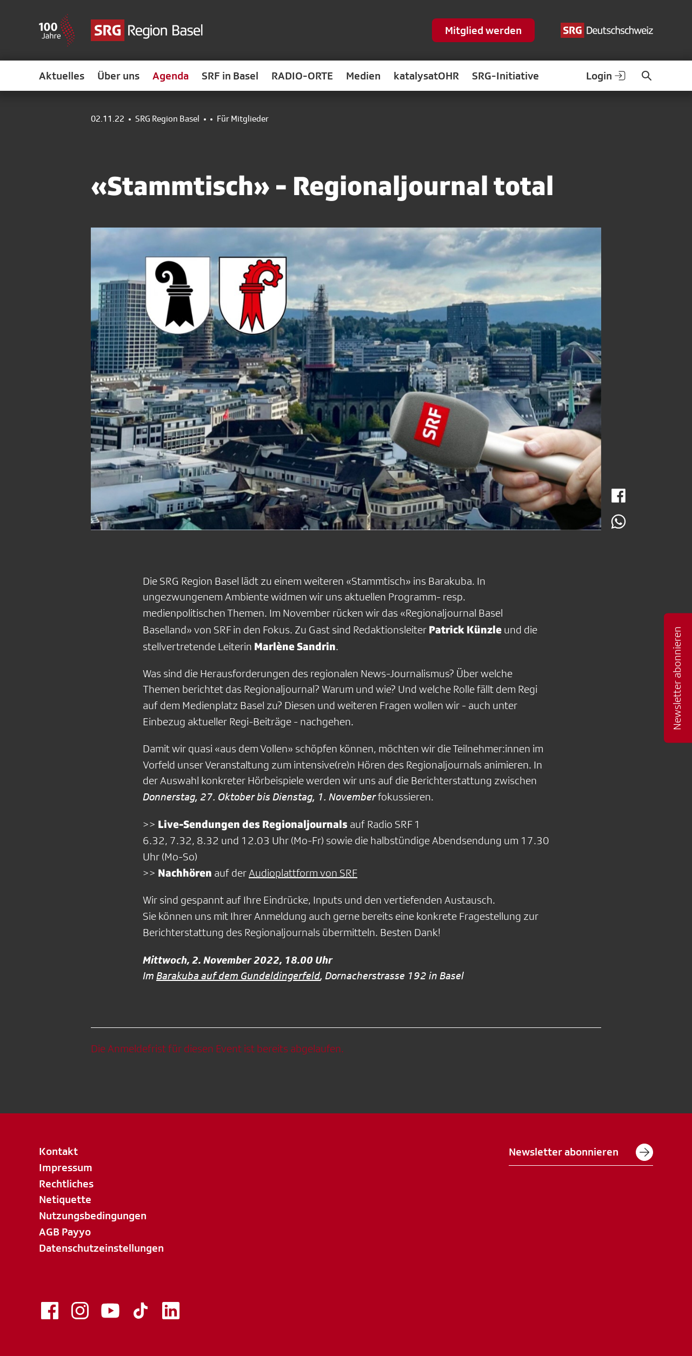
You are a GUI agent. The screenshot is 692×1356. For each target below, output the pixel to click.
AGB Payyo (65, 1232)
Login (606, 75)
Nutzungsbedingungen (93, 1215)
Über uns (118, 76)
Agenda (170, 76)
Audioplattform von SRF (303, 873)
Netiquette (65, 1199)
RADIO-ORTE (302, 76)
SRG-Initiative (505, 76)
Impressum (65, 1167)
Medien (363, 76)
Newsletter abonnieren (581, 1152)
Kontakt (58, 1151)
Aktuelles (61, 76)
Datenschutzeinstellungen (101, 1248)
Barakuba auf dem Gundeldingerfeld (238, 975)
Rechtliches (66, 1184)
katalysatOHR (426, 76)
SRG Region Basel (167, 119)
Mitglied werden (483, 30)
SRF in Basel (230, 76)
